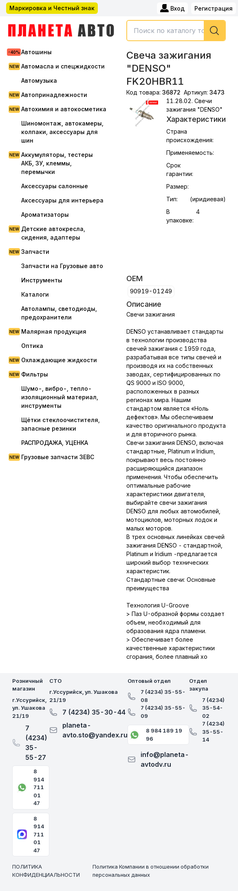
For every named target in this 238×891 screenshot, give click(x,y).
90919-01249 (151, 291)
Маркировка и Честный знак (52, 7)
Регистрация (213, 8)
